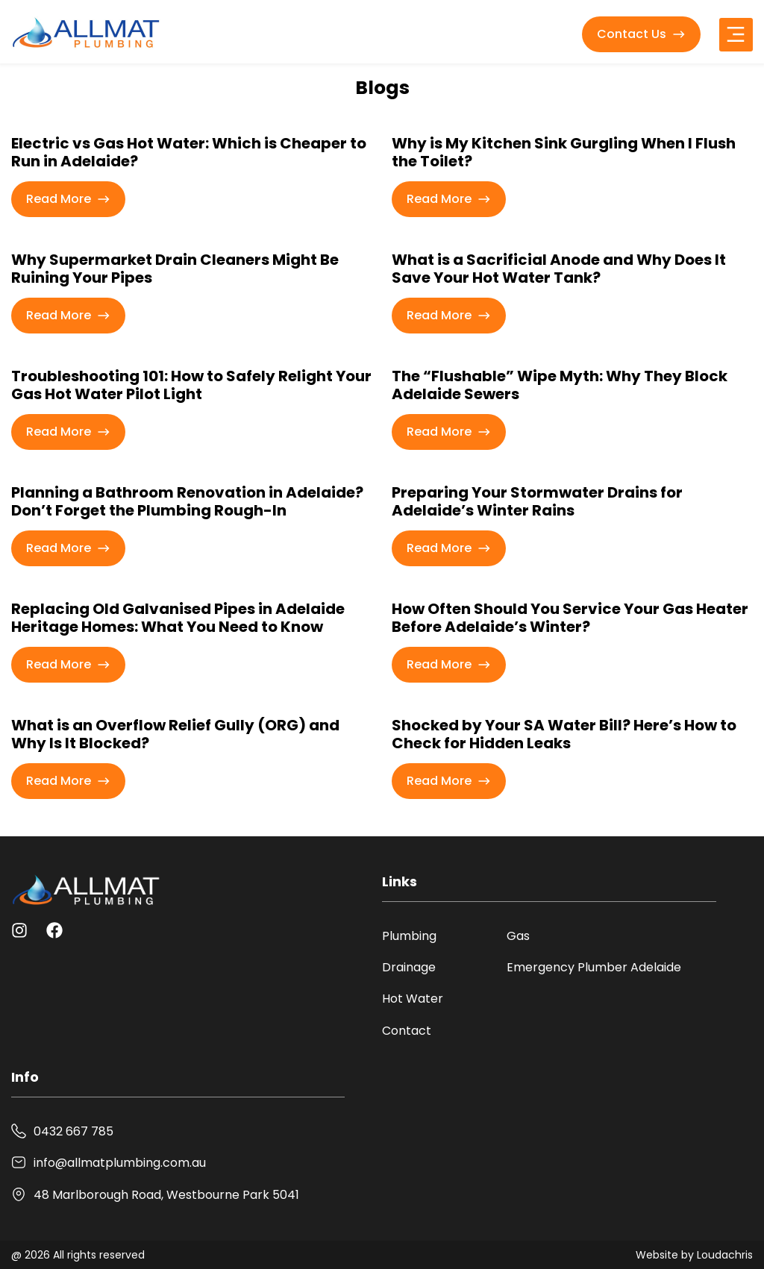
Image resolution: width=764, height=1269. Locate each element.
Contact (406, 1031)
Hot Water (412, 999)
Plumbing (409, 936)
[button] (736, 34)
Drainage (409, 967)
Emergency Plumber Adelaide (594, 967)
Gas (518, 936)
